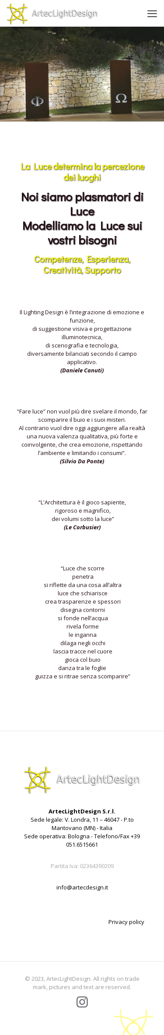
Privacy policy (126, 922)
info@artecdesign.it (82, 887)
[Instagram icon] (82, 1002)
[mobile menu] (152, 13)
